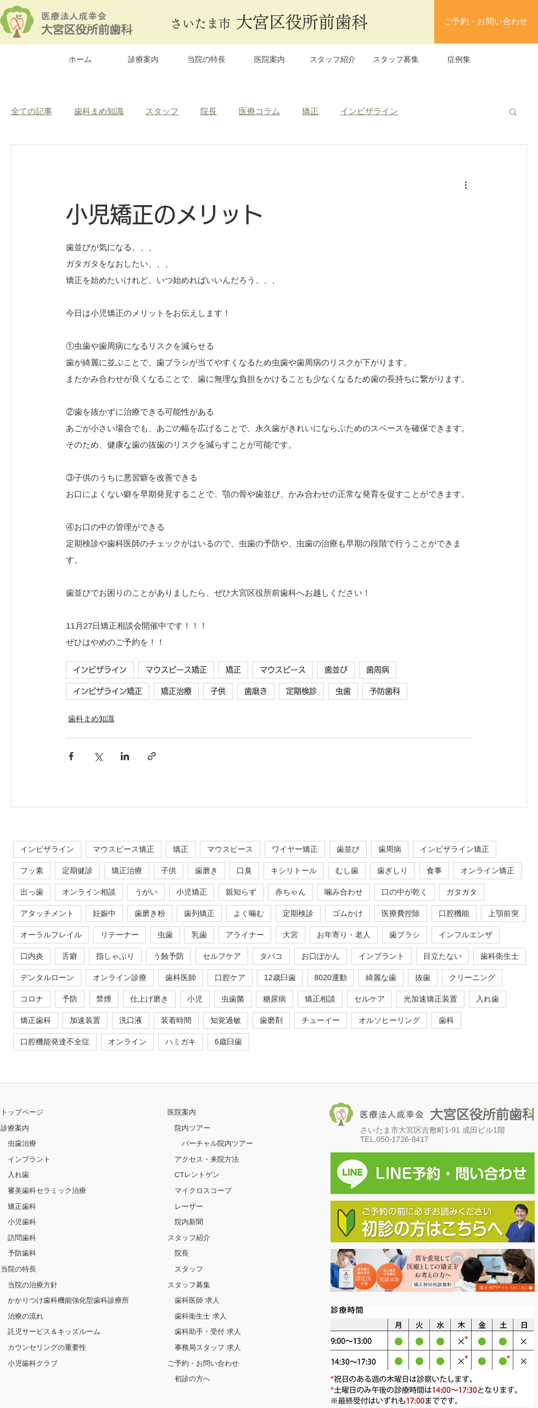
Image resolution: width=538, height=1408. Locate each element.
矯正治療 (176, 691)
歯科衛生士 (499, 956)
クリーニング (472, 977)
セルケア (369, 998)
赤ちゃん (290, 891)
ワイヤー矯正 (295, 849)
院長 (208, 111)
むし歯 (346, 870)
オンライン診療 (120, 977)
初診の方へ (192, 1379)
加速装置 (85, 1020)
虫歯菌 (232, 998)
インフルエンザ (465, 934)
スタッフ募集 (188, 1285)
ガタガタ (461, 891)
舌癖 (69, 956)
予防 (69, 998)
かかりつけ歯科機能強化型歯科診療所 (68, 1300)
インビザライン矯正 (107, 691)
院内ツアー (192, 1128)
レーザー (189, 1206)
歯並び (336, 670)
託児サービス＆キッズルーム (54, 1331)
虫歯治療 (22, 1143)
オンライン (127, 1041)
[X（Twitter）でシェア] (98, 756)
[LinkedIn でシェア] (125, 756)
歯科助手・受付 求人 (208, 1331)
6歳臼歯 (228, 1041)
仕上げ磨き (149, 998)
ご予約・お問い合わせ (203, 1363)
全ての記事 (31, 111)
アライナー (245, 934)
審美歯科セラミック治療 (47, 1190)
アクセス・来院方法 (207, 1159)
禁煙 (103, 998)
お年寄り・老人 (344, 934)
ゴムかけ (347, 913)
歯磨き (255, 691)
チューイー (320, 1020)
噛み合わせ (343, 891)
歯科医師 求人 (197, 1300)
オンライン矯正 (487, 870)
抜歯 (422, 977)
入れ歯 (487, 998)
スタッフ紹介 (188, 1238)
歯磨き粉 (149, 913)
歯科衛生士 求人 (201, 1316)
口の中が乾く (405, 891)
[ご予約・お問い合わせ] (486, 21)
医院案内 (181, 1112)
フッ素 (31, 870)
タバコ (271, 956)
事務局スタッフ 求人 (208, 1347)
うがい (146, 891)
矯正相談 (320, 998)
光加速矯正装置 (430, 998)
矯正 (310, 111)
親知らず (241, 891)
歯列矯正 (199, 913)
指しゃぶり (115, 956)
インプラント (381, 956)
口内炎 (31, 956)
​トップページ (22, 1112)
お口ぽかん (320, 956)
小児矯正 (191, 891)
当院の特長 (18, 1269)
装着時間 (176, 1020)
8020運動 (331, 977)
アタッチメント (47, 913)
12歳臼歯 (280, 977)
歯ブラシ (404, 934)
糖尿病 (274, 998)
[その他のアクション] (465, 184)
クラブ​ (47, 1363)
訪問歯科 (22, 1238)
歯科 (446, 1020)
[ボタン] (432, 1270)
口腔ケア (230, 977)
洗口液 (130, 1020)
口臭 (244, 870)
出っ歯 (31, 891)
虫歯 (343, 691)
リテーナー (119, 934)
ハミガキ (180, 1041)
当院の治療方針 (33, 1285)
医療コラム (259, 111)
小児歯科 (22, 1222)
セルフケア (222, 956)
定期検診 (301, 691)
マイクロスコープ (203, 1190)
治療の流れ (25, 1316)
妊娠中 (104, 913)
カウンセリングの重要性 (47, 1347)
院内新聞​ (189, 1222)
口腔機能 (454, 913)
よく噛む (248, 913)
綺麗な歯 (381, 977)
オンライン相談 (89, 891)
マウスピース (283, 670)
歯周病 (377, 670)
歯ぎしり (392, 870)
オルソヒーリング (389, 1020)
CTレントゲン (197, 1174)
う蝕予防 (168, 956)
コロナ (31, 998)
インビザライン (369, 111)
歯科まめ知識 (99, 111)
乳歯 (199, 934)
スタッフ (161, 111)
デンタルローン (47, 977)
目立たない (442, 956)
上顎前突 (503, 913)
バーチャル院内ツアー (217, 1143)
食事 (434, 870)
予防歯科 (384, 691)
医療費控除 (401, 913)
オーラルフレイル (51, 934)
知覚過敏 (225, 1020)
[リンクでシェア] (152, 756)
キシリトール (294, 870)
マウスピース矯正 (176, 670)
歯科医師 (180, 977)
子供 (218, 691)
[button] (513, 111)
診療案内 (15, 1128)
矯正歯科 (35, 1020)
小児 (195, 998)
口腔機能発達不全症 (54, 1041)
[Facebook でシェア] (71, 756)
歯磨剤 (271, 1020)
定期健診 (77, 870)
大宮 (290, 934)
